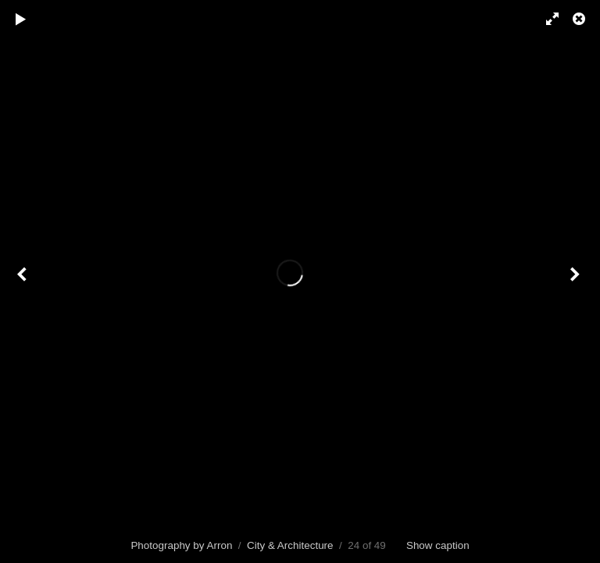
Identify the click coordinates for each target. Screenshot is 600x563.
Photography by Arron (181, 545)
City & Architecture (290, 545)
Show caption (438, 545)
